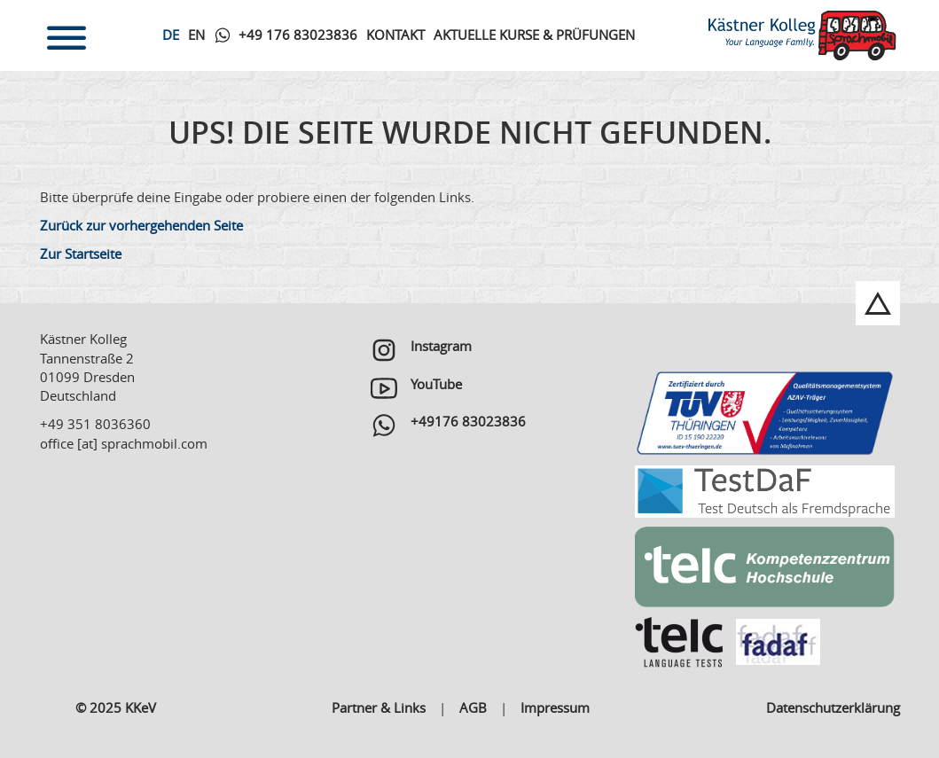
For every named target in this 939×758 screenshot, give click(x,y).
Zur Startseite (80, 253)
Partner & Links (379, 707)
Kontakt (395, 34)
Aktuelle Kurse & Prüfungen (534, 34)
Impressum (555, 707)
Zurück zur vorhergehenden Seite (141, 225)
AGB (473, 707)
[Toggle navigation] (66, 35)
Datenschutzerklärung (833, 707)
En (196, 34)
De (170, 34)
